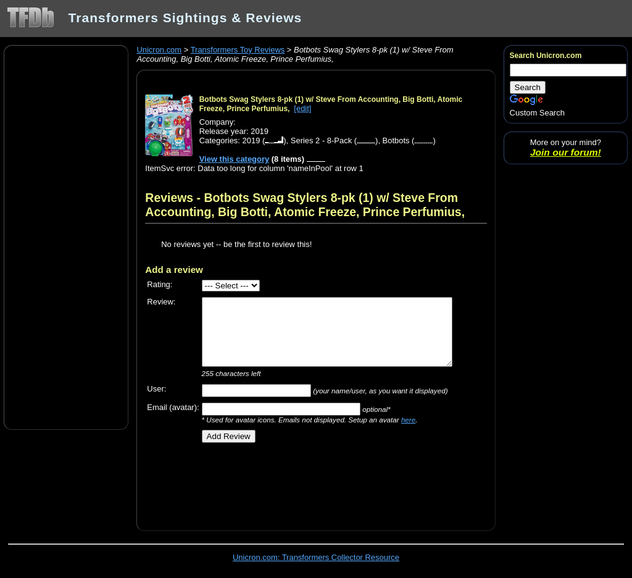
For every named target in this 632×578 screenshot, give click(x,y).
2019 (251, 140)
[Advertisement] (66, 236)
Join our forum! (565, 152)
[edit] (302, 108)
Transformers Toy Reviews (238, 49)
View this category (234, 159)
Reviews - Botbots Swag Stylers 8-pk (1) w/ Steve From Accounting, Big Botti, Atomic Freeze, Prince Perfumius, (305, 205)
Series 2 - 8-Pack (321, 140)
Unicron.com (158, 49)
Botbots (396, 140)
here (408, 420)
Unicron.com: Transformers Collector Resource (316, 557)
